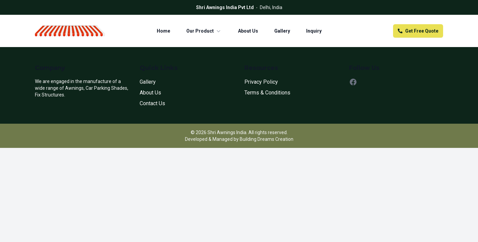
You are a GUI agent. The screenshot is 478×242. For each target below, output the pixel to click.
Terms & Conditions (267, 92)
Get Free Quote (418, 31)
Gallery (282, 31)
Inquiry (314, 31)
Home (163, 31)
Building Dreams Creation (266, 139)
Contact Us (152, 103)
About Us (248, 31)
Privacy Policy (261, 82)
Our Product (204, 31)
